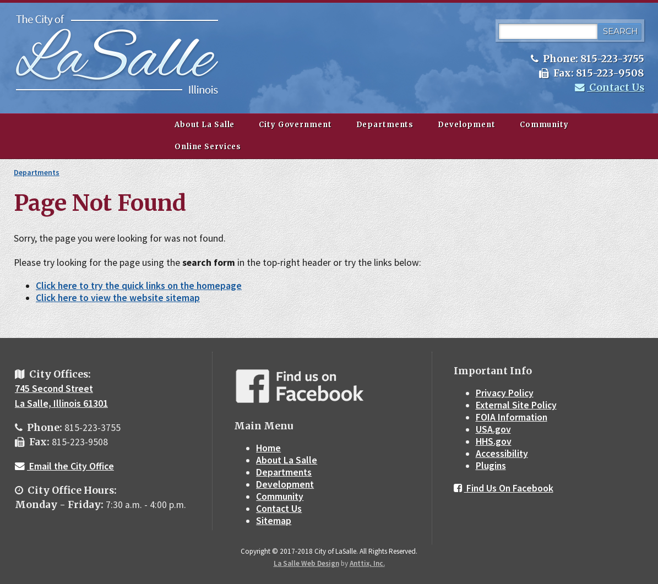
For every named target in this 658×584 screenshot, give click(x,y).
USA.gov (493, 429)
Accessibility (502, 453)
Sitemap (273, 521)
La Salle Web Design (306, 563)
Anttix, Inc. (367, 563)
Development (467, 124)
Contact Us (609, 87)
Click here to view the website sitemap (118, 298)
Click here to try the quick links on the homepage (139, 286)
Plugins (491, 466)
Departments (385, 124)
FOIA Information (511, 417)
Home (268, 448)
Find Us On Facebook (503, 488)
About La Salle (205, 124)
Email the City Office (64, 466)
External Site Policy (516, 405)
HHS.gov (494, 441)
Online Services (208, 146)
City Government (295, 124)
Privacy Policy (505, 393)
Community (544, 124)
